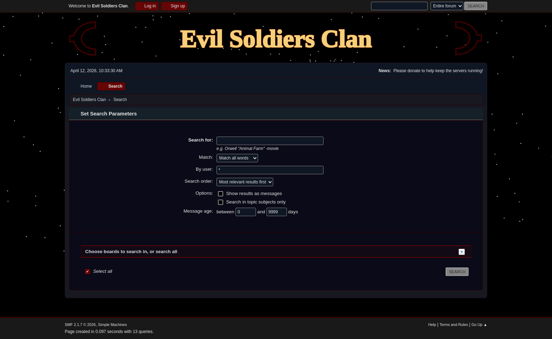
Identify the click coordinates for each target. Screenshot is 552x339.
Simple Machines (112, 324)
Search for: (200, 140)
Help (432, 324)
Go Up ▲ (479, 324)
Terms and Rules (454, 324)
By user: (204, 169)
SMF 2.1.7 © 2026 (80, 324)
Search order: (198, 181)
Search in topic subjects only (256, 202)
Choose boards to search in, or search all (131, 251)
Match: (206, 157)
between (226, 211)
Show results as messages (254, 193)
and (261, 211)
